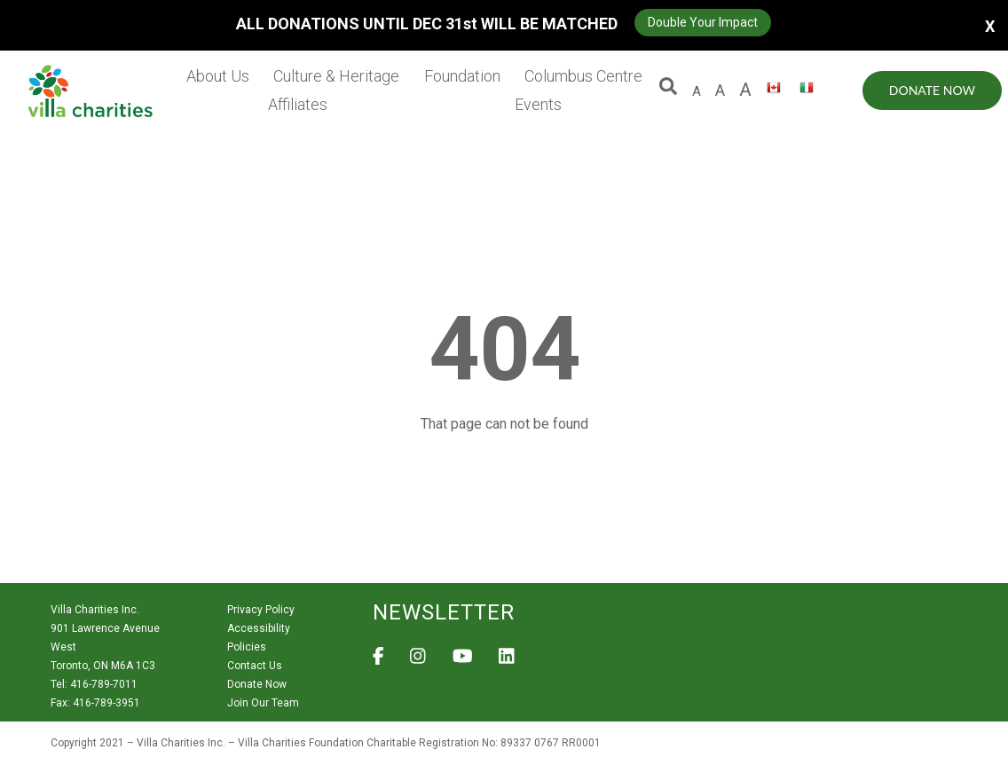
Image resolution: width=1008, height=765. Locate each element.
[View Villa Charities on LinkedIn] (507, 661)
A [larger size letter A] (745, 89)
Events (538, 104)
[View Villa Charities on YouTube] (463, 661)
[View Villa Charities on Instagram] (418, 661)
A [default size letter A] (696, 91)
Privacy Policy (261, 609)
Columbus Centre (583, 76)
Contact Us (254, 665)
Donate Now (932, 90)
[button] (668, 90)
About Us (217, 76)
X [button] (990, 25)
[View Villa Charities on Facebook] (378, 661)
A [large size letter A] (720, 90)
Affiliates (297, 104)
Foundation (462, 76)
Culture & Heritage (336, 76)
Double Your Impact (703, 22)
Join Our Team (263, 703)
